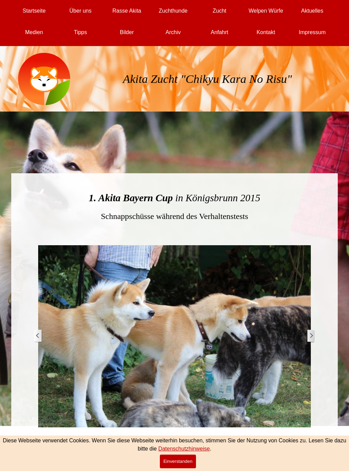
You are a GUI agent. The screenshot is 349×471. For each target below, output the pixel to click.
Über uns (81, 11)
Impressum (312, 32)
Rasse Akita (126, 11)
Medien (34, 32)
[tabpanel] (207, 87)
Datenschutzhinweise (184, 449)
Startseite (34, 11)
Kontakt (266, 32)
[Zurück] (38, 336)
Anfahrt (219, 32)
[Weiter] (311, 336)
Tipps (80, 32)
